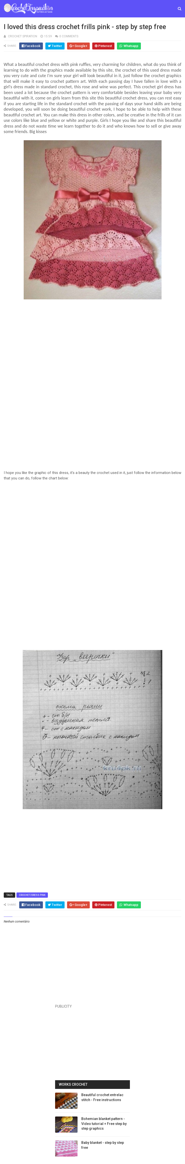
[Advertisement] (92, 352)
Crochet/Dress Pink (32, 895)
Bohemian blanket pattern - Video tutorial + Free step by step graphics (104, 1123)
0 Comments (68, 36)
